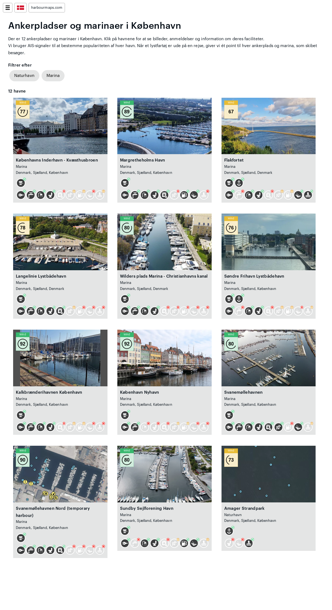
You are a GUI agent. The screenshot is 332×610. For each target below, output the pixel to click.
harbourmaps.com (46, 7)
